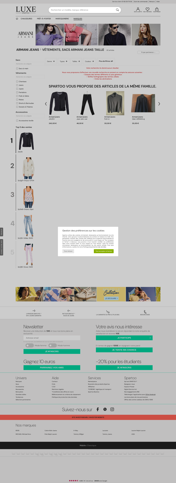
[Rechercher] (117, 10)
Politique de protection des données (94, 247)
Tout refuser (68, 251)
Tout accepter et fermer (104, 251)
